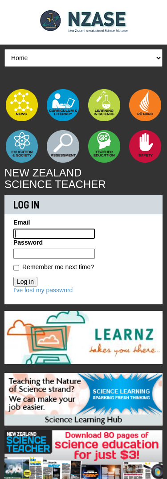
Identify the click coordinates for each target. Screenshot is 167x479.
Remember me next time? (58, 266)
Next (156, 335)
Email (21, 222)
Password (28, 242)
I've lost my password (43, 290)
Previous (11, 335)
